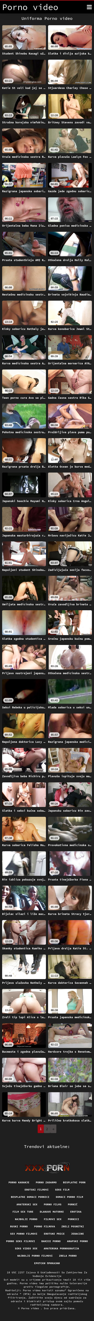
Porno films (52, 1204)
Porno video (31, 1308)
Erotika (75, 1211)
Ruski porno (19, 1226)
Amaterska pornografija (61, 1248)
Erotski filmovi (36, 1189)
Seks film (62, 1189)
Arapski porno (77, 1241)
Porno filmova (44, 1226)
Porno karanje (19, 1182)
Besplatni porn (74, 1182)
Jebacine (77, 1233)
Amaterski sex (27, 1204)
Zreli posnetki (72, 1226)
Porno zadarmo (46, 1182)
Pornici (73, 1219)
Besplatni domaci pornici (30, 1196)
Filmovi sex (52, 1219)
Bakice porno (51, 1241)
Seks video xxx (26, 1248)
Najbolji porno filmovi (35, 1255)
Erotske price (54, 1233)
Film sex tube (23, 1211)
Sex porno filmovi (23, 1233)
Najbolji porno (26, 1219)
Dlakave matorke (52, 1211)
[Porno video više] (89, 7)
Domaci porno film (69, 1196)
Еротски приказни (47, 1263)
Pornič (72, 1204)
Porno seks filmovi (20, 1241)
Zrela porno (68, 1255)
